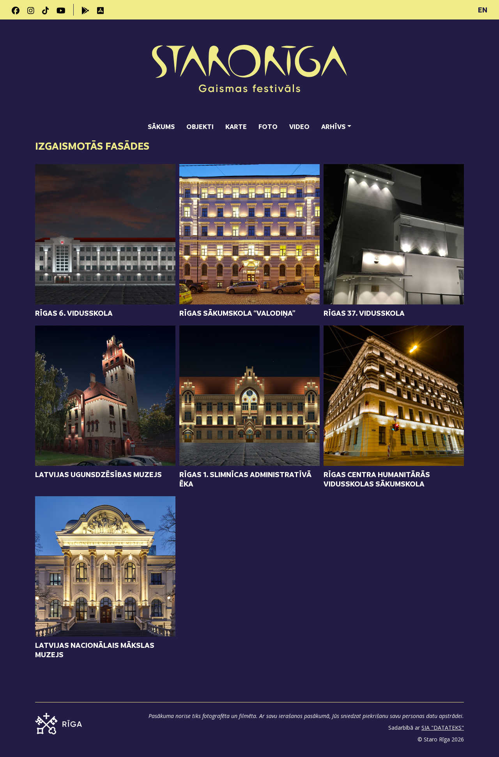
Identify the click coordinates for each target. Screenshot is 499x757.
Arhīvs (333, 126)
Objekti (200, 126)
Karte (236, 126)
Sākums (161, 126)
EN (482, 9)
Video (299, 126)
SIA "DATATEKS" (442, 727)
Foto (268, 126)
